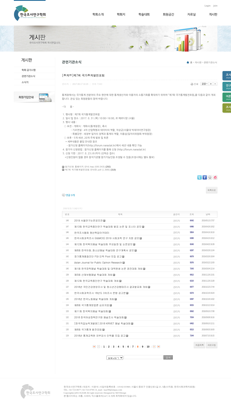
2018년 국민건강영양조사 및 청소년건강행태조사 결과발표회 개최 (111, 286)
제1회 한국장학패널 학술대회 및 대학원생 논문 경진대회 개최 (108, 268)
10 (148, 346)
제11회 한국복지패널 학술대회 (91, 311)
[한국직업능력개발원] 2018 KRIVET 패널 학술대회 (102, 323)
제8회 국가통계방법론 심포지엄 (91, 305)
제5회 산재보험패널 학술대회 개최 (93, 274)
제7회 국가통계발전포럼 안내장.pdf (83, 169)
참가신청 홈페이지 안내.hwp (79, 166)
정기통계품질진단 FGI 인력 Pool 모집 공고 (98, 256)
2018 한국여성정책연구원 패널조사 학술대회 (99, 317)
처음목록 (199, 345)
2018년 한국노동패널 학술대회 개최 (94, 299)
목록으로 (212, 190)
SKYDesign (120, 393)
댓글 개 (70, 195)
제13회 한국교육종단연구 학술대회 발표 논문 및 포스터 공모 (107, 226)
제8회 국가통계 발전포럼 (88, 329)
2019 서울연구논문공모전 (88, 220)
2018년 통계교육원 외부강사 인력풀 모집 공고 (100, 335)
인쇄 (194, 83)
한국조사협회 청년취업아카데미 (91, 232)
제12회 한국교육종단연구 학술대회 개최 (96, 280)
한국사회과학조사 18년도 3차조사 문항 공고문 (100, 293)
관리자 (176, 220)
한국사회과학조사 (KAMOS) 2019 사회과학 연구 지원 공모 (106, 238)
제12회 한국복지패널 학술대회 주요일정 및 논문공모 (103, 244)
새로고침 (212, 345)
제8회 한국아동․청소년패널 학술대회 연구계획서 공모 (104, 250)
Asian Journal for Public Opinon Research (98, 262)
